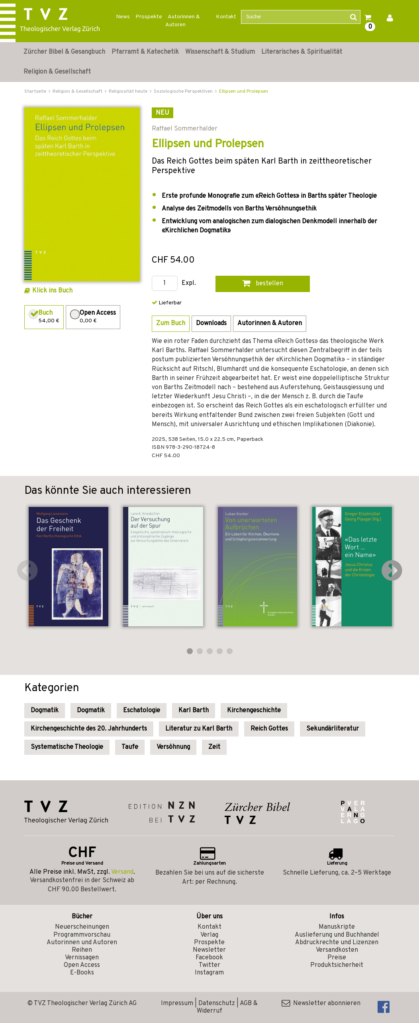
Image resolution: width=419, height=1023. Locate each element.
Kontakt (226, 17)
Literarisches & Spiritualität (301, 52)
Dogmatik (45, 711)
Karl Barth (193, 711)
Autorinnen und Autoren (82, 943)
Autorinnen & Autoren (182, 21)
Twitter (209, 965)
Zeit (214, 747)
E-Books (82, 973)
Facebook (209, 958)
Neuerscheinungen (82, 927)
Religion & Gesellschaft (57, 72)
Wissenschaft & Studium (220, 52)
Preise (336, 958)
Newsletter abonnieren (321, 1003)
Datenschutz (216, 1003)
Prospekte (148, 17)
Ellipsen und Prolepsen (243, 91)
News (123, 17)
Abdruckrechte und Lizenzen (336, 943)
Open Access (82, 965)
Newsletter (209, 950)
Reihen (82, 950)
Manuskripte (337, 927)
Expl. (189, 283)
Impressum (177, 1003)
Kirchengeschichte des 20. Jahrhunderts (89, 729)
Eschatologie (141, 711)
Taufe (129, 747)
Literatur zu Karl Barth (198, 729)
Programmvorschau (81, 935)
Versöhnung (173, 747)
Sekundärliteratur (332, 729)
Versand (122, 872)
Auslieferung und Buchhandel (337, 935)
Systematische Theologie (67, 747)
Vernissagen (82, 958)
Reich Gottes (269, 729)
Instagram (209, 973)
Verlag (209, 935)
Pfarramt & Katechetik (145, 52)
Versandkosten (337, 950)
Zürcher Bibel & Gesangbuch (64, 52)
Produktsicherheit (336, 965)
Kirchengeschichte (254, 711)
